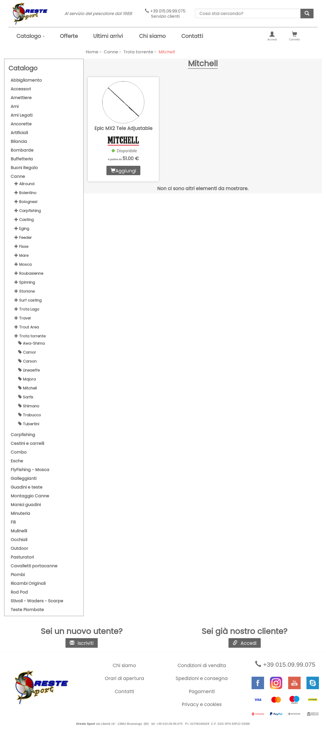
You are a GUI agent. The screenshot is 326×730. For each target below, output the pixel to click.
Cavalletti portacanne (34, 566)
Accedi (245, 643)
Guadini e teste (26, 487)
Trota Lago (26, 309)
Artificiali (19, 133)
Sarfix (25, 397)
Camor (27, 352)
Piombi (18, 575)
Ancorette (21, 124)
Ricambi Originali (28, 583)
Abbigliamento (26, 80)
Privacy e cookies (202, 704)
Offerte (69, 36)
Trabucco (29, 415)
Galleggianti (23, 478)
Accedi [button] (272, 36)
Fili (13, 522)
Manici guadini (26, 505)
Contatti (192, 36)
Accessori (21, 89)
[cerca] (307, 13)
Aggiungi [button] (123, 170)
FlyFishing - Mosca (30, 470)
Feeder (23, 237)
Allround (24, 183)
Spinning (24, 282)
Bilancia (19, 141)
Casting (24, 219)
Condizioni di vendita (202, 665)
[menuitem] (30, 36)
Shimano (28, 406)
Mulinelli (19, 531)
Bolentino (25, 192)
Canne (18, 176)
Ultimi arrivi (108, 36)
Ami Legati (21, 115)
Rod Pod (19, 592)
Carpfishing (27, 210)
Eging (21, 228)
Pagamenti (202, 691)
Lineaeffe (29, 370)
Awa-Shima (31, 343)
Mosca (23, 264)
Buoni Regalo (24, 168)
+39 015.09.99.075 (165, 13)
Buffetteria (22, 159)
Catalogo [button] (30, 36)
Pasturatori (22, 557)
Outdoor (19, 548)
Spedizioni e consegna (202, 678)
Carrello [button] (294, 36)
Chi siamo (152, 36)
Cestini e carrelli (27, 443)
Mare (21, 255)
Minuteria (20, 513)
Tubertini (28, 424)
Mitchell (27, 388)
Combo (19, 452)
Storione (24, 291)
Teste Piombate (27, 610)
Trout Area (26, 327)
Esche (17, 461)
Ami (15, 106)
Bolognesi (25, 201)
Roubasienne (28, 273)
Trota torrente (30, 336)
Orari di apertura (124, 678)
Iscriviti (82, 643)
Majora (27, 379)
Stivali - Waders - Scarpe (37, 601)
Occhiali (19, 540)
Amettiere (21, 98)
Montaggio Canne (30, 496)
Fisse (21, 246)
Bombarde (22, 150)
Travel (22, 318)
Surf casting (28, 300)
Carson (27, 361)
